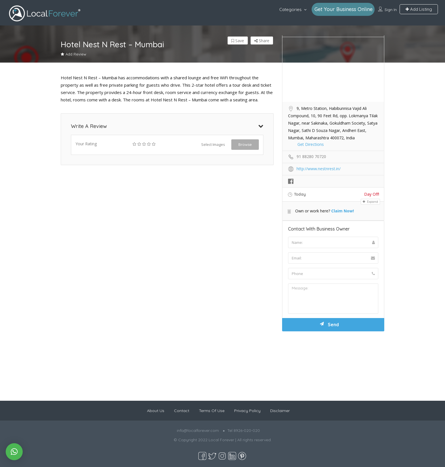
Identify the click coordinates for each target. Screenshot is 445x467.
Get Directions (310, 144)
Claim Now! (342, 211)
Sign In (391, 9)
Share (261, 40)
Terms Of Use (211, 410)
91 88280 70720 (311, 156)
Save (237, 40)
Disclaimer (280, 410)
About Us (155, 410)
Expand (370, 202)
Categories (290, 9)
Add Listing (419, 9)
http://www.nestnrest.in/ (319, 168)
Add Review (73, 54)
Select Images (213, 144)
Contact (181, 410)
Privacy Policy (247, 410)
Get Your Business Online (343, 9)
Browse (245, 144)
